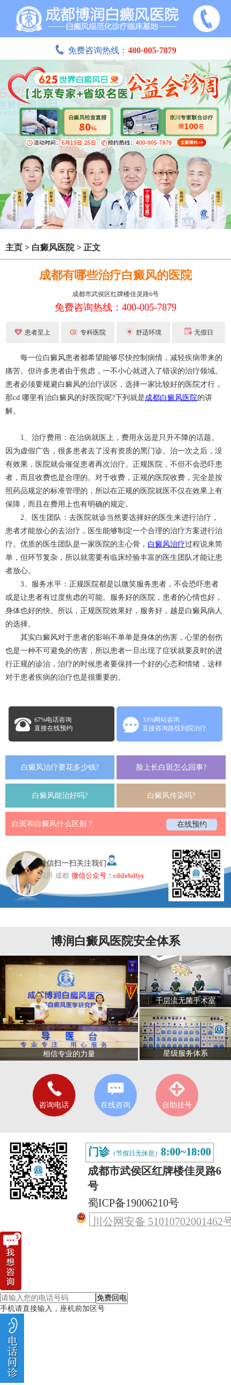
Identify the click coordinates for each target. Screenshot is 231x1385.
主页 (13, 247)
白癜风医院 (53, 247)
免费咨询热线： (115, 50)
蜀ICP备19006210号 (133, 1203)
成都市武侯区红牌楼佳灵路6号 (115, 294)
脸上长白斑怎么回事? (171, 767)
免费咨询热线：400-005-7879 (115, 307)
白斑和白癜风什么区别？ (53, 824)
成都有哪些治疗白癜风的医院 (115, 275)
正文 (92, 247)
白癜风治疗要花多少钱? (60, 767)
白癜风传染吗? (171, 796)
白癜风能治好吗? (60, 796)
